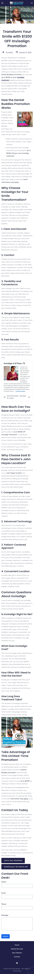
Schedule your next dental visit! (16, 867)
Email (4, 893)
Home (17, 945)
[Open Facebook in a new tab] (17, 963)
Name (4, 882)
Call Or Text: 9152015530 (13, 860)
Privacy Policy (17, 971)
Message (5, 915)
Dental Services (17, 949)
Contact (17, 957)
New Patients (17, 953)
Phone (4, 904)
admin (10, 52)
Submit (5, 936)
